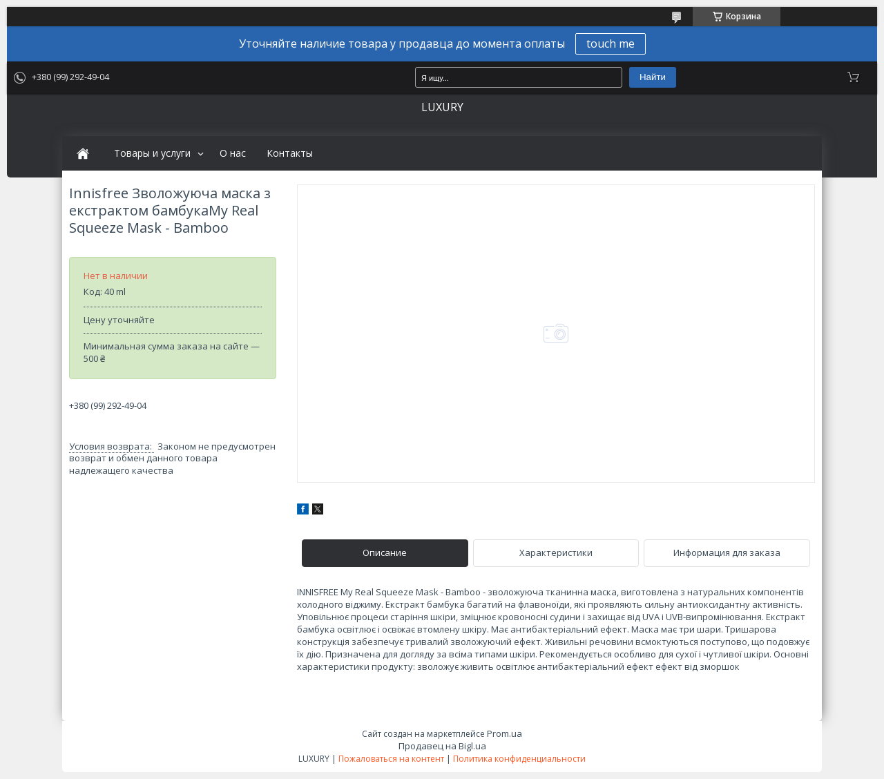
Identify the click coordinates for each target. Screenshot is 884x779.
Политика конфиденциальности (519, 758)
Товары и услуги (152, 153)
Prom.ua (504, 733)
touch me (610, 43)
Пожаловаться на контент (391, 758)
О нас (233, 153)
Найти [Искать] (653, 77)
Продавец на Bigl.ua (442, 746)
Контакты (290, 153)
